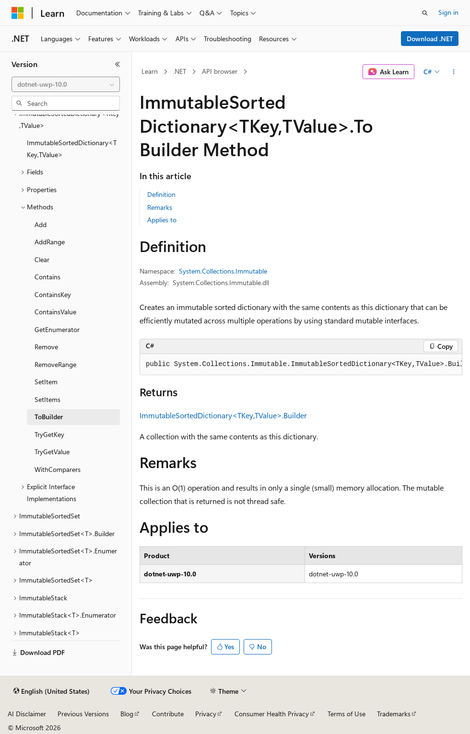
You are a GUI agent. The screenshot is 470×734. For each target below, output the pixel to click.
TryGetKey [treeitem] (49, 434)
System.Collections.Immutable (223, 270)
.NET (179, 71)
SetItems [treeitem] (47, 399)
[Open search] (425, 13)
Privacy (205, 713)
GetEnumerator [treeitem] (57, 329)
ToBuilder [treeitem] (49, 416)
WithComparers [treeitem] (58, 469)
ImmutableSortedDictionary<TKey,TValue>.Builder (223, 415)
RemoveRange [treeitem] (55, 364)
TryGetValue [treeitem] (52, 451)
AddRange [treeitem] (50, 241)
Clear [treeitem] (42, 259)
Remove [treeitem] (46, 346)
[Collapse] (117, 64)
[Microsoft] (18, 13)
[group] (301, 364)
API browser (219, 71)
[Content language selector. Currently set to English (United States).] (51, 691)
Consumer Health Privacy (272, 713)
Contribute (168, 713)
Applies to (161, 219)
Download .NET (430, 38)
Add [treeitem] (41, 224)
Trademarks (394, 713)
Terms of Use (346, 713)
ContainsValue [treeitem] (55, 311)
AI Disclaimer (27, 713)
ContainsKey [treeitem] (53, 294)
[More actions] (454, 72)
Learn (149, 71)
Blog (126, 713)
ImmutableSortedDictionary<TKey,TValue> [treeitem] (72, 148)
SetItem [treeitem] (46, 381)
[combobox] (66, 84)
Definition (161, 194)
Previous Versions (83, 713)
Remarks (159, 207)
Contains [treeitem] (47, 276)
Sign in (448, 12)
